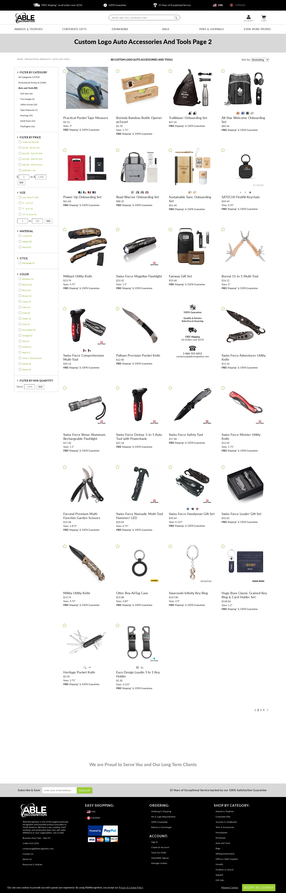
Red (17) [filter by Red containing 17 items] (26, 352)
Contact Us (28, 853)
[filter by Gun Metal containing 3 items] (19, 330)
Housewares (221, 832)
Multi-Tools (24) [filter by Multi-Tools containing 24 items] (27, 121)
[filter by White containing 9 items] (19, 363)
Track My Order (158, 852)
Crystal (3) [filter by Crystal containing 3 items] (27, 236)
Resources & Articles (32, 864)
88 (112, 59)
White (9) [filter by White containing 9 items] (26, 363)
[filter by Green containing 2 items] (19, 318)
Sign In (154, 842)
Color (24, 274)
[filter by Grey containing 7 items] (19, 324)
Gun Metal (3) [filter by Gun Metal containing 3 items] (28, 330)
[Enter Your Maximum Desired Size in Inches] (37, 221)
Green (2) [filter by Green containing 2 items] (26, 318)
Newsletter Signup (160, 857)
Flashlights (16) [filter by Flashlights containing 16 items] (27, 126)
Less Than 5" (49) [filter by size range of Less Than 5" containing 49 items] (30, 197)
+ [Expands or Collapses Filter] (18, 72)
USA (218, 5)
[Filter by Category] (35, 72)
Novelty (219, 864)
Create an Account (160, 847)
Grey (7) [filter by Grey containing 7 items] (26, 324)
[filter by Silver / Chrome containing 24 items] (19, 358)
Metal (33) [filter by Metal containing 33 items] (27, 241)
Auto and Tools (223, 843)
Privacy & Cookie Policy (131, 887)
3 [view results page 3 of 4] (261, 710)
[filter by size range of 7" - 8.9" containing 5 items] (19, 208)
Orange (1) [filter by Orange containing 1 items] (27, 335)
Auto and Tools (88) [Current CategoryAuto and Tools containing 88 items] (27, 88)
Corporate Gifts (74, 29)
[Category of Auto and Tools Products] (143, 43)
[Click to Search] (175, 17)
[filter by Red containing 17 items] (19, 352)
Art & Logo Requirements (163, 816)
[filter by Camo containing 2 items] (19, 301)
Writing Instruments (225, 853)
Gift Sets (220, 880)
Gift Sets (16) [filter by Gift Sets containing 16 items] (26, 93)
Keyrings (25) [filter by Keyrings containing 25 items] (26, 115)
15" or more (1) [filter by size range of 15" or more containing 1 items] (29, 214)
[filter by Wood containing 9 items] (19, 247)
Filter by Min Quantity (36, 380)
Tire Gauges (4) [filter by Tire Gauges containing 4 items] (27, 99)
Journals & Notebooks (226, 822)
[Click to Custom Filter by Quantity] (40, 386)
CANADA (238, 5)
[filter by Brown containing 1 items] (19, 296)
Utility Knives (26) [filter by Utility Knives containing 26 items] (28, 104)
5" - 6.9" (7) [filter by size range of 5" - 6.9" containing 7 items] (27, 203)
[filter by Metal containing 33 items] (19, 241)
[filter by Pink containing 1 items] (19, 341)
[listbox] (260, 60)
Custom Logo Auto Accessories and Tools (143, 59)
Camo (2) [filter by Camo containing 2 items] (26, 301)
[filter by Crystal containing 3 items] (19, 236)
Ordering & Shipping (161, 811)
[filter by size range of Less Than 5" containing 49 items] (19, 197)
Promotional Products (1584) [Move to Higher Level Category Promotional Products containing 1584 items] (32, 82)
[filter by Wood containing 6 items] (19, 369)
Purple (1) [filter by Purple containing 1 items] (26, 346)
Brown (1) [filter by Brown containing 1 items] (27, 296)
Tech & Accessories (225, 827)
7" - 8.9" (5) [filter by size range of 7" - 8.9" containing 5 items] (27, 208)
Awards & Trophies (28, 29)
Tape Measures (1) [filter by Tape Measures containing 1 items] (28, 110)
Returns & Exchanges (161, 827)
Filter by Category (33, 72)
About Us (27, 859)
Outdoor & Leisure (224, 869)
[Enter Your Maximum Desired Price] (40, 177)
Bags (165, 29)
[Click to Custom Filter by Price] (21, 182)
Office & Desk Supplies (227, 859)
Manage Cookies (159, 863)
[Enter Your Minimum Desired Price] (24, 177)
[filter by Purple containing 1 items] (19, 346)
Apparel (219, 874)
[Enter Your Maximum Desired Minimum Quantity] (29, 386)
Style (24, 258)
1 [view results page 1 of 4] (255, 710)
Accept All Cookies (258, 887)
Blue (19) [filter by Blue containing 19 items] (26, 290)
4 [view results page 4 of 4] (263, 710)
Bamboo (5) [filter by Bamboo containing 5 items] (27, 279)
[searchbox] (144, 17)
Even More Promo (257, 29)
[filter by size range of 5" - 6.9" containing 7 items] (19, 203)
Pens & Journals (211, 29)
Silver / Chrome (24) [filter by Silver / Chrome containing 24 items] (31, 358)
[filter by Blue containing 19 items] (19, 290)
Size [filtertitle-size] (23, 192)
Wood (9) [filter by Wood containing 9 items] (26, 247)
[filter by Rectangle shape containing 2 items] (19, 263)
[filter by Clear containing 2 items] (19, 307)
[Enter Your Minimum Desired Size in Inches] (22, 221)
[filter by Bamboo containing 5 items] (19, 279)
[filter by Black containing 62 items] (19, 284)
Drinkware (120, 29)
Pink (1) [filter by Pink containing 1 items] (25, 341)
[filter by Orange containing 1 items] (19, 335)
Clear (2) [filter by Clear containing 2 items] (26, 307)
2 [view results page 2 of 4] (258, 710)
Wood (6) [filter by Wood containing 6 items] (26, 369)
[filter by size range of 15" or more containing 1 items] (19, 214)
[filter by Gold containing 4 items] (19, 313)
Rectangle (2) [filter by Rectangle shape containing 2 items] (28, 263)
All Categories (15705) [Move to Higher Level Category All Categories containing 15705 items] (29, 77)
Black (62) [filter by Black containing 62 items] (27, 284)
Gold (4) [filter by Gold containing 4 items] (26, 313)
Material (26, 231)
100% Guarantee (114, 5)
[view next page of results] (268, 710)
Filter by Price (30, 137)
